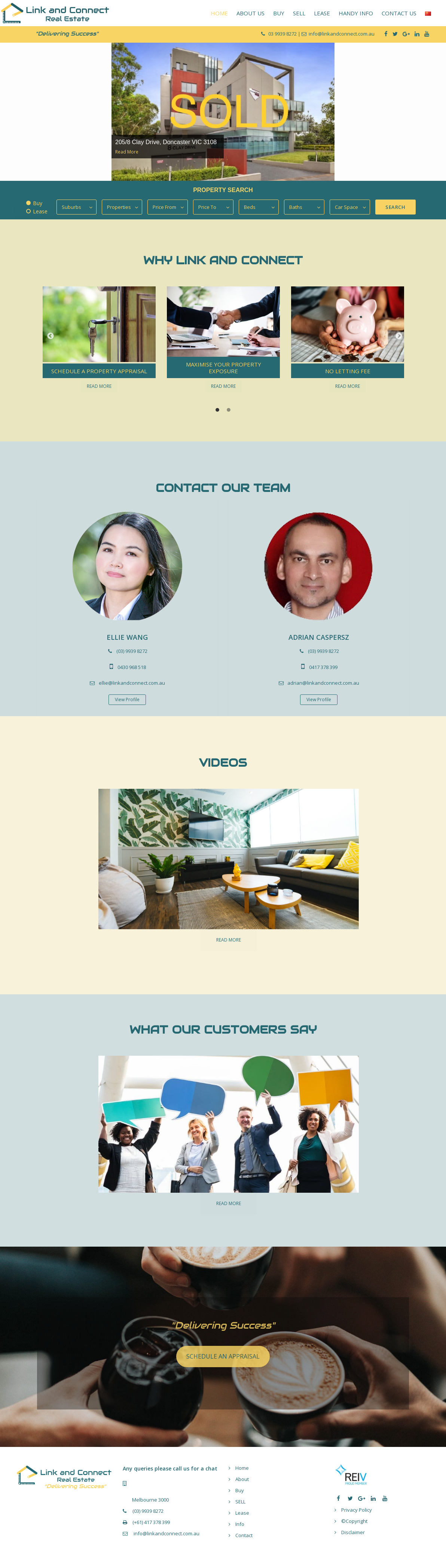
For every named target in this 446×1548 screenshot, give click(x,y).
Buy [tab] (37, 203)
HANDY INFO (356, 13)
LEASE (322, 13)
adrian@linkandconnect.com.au (323, 682)
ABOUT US (250, 13)
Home (242, 1468)
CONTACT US (399, 13)
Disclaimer (353, 1532)
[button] (49, 336)
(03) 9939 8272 (131, 651)
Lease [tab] (40, 211)
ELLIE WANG (127, 637)
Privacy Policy (356, 1509)
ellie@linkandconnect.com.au (132, 682)
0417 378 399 (323, 667)
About (242, 1479)
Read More (126, 152)
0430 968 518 (131, 667)
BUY (278, 13)
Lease (242, 1512)
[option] (223, 111)
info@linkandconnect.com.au (165, 1533)
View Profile (127, 699)
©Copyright (354, 1521)
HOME (219, 13)
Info (239, 1524)
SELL (299, 13)
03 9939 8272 (283, 33)
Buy (239, 1490)
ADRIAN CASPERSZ (318, 637)
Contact (244, 1535)
